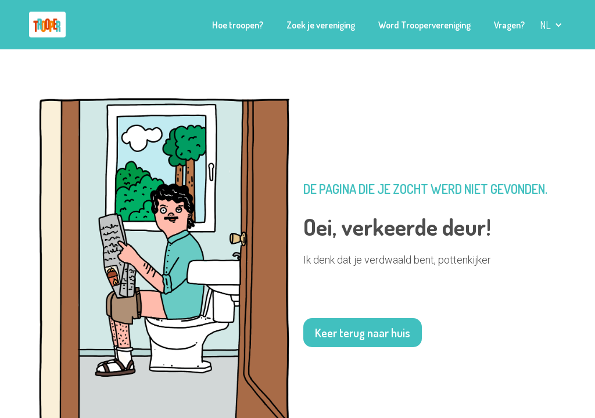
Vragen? (509, 25)
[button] (551, 25)
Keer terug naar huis (362, 332)
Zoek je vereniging (320, 25)
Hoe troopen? (237, 25)
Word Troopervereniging (424, 25)
